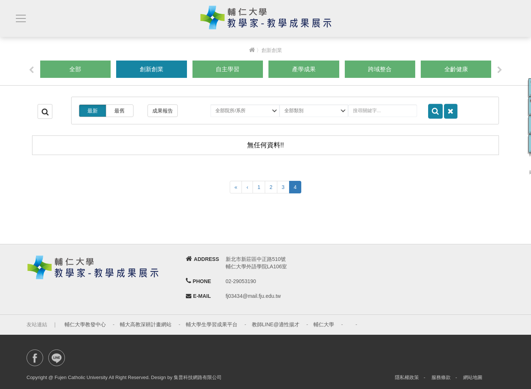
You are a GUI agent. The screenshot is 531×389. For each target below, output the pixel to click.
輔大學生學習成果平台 (211, 324)
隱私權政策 (407, 377)
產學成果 (304, 69)
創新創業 (151, 69)
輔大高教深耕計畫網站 (145, 324)
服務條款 (441, 377)
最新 (92, 111)
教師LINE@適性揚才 (275, 324)
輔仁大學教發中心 (85, 324)
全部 (75, 69)
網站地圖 (472, 377)
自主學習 (227, 69)
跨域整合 (380, 69)
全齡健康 (456, 69)
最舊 (119, 111)
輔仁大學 (323, 324)
